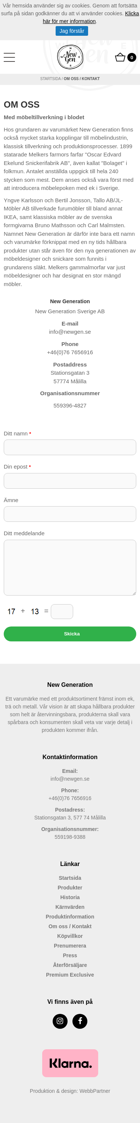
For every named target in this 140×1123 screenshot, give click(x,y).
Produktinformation (70, 917)
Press (70, 955)
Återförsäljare (70, 965)
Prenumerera (70, 946)
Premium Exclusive (70, 975)
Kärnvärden (70, 907)
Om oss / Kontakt (70, 926)
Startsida (50, 79)
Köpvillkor (70, 936)
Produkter (69, 888)
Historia (70, 897)
